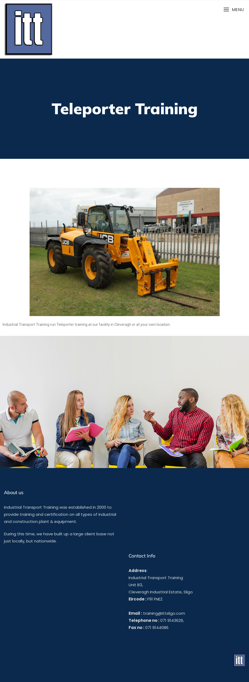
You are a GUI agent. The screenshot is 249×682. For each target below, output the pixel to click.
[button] (233, 9)
